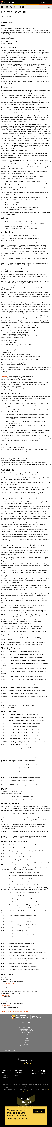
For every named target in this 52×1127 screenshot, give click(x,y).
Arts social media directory (8, 1050)
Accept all (38, 1111)
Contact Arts (26, 1038)
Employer (26, 1011)
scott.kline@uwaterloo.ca (7, 983)
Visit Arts (26, 1042)
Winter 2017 (5, 376)
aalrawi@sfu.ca (5, 995)
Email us (26, 1034)
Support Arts (26, 1040)
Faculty (21, 1011)
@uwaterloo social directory (38, 1073)
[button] (44, 2)
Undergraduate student (6, 1011)
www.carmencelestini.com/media (9, 815)
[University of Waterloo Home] (7, 2)
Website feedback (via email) (26, 1046)
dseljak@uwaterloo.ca (6, 1005)
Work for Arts (26, 1044)
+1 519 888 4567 (27, 1063)
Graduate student (15, 1011)
